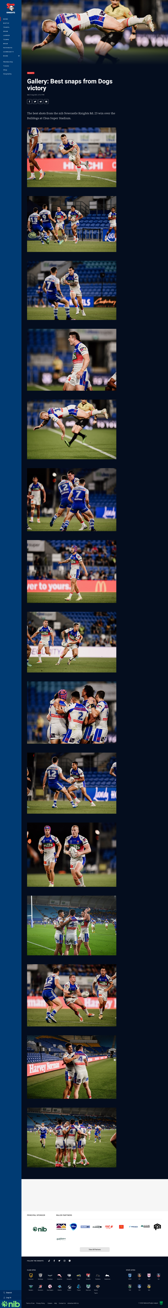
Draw (5, 31)
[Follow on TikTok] (49, 1261)
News (5, 19)
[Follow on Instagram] (64, 1261)
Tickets (6, 66)
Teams (6, 39)
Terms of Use (30, 1303)
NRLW (5, 43)
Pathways (7, 48)
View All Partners (95, 1249)
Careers (50, 1303)
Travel (6, 27)
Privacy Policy (40, 1303)
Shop (5, 70)
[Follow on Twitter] (59, 1261)
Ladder (6, 35)
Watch (6, 23)
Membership (8, 62)
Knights (31, 73)
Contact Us (62, 1303)
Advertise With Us (73, 1303)
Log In (7, 1297)
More (11, 56)
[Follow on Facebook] (54, 1261)
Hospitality (7, 74)
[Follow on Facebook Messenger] (70, 1261)
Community (8, 52)
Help (55, 1303)
